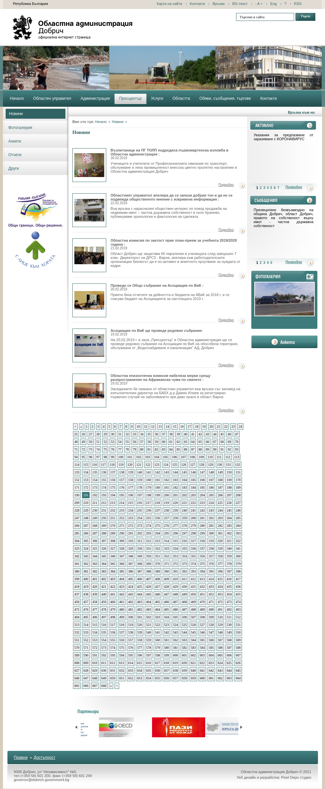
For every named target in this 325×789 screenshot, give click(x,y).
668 (103, 686)
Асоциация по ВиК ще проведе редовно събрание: (157, 332)
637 (166, 670)
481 (130, 609)
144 (175, 472)
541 (157, 632)
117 (103, 464)
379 (238, 564)
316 (184, 541)
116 (94, 464)
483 (148, 609)
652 (130, 678)
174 (103, 487)
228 (76, 510)
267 (85, 525)
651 (121, 678)
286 (85, 533)
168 (220, 480)
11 (145, 426)
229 (85, 510)
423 (121, 586)
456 (76, 602)
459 (103, 602)
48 (76, 442)
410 (175, 579)
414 (211, 579)
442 (121, 594)
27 (90, 434)
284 (238, 525)
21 (218, 426)
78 (127, 449)
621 (193, 663)
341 (238, 548)
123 (156, 464)
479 (112, 609)
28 (98, 434)
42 (200, 434)
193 (103, 495)
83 (163, 449)
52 (105, 442)
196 (130, 495)
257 (166, 518)
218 (157, 503)
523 (166, 625)
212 (103, 503)
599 (166, 655)
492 (229, 609)
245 (229, 510)
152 (76, 480)
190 (76, 495)
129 (210, 464)
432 (202, 586)
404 (121, 579)
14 (167, 426)
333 (166, 548)
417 (238, 579)
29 (105, 434)
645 (238, 670)
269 (103, 525)
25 (76, 434)
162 (166, 480)
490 (211, 609)
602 (193, 655)
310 (130, 541)
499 (121, 617)
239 (175, 510)
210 (85, 503)
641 (202, 670)
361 (76, 564)
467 (175, 602)
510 (220, 617)
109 (201, 457)
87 (193, 449)
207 (229, 495)
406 (139, 579)
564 (193, 640)
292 (139, 533)
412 (193, 579)
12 (152, 426)
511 (229, 617)
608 (76, 663)
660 (202, 678)
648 (94, 678)
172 (85, 487)
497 (103, 617)
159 (139, 480)
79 (134, 449)
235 (139, 510)
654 (148, 678)
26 (83, 434)
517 (112, 625)
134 (85, 472)
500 (130, 617)
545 (193, 632)
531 (238, 625)
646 (76, 678)
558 (139, 640)
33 (134, 434)
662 (220, 678)
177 (130, 487)
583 (193, 647)
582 (184, 647)
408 (157, 579)
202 (184, 495)
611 (103, 663)
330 (139, 548)
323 (76, 548)
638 (175, 670)
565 (202, 640)
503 (157, 617)
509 (211, 617)
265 (238, 518)
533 (85, 632)
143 (166, 472)
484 (157, 609)
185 (202, 487)
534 (94, 632)
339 (220, 548)
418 (76, 586)
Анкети (14, 141)
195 (121, 495)
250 (103, 518)
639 (184, 670)
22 (225, 426)
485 (166, 609)
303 (238, 533)
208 (238, 495)
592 (103, 655)
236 (148, 510)
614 (130, 663)
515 (94, 625)
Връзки (218, 4)
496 (94, 617)
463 (139, 602)
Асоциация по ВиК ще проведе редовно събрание (89, 345)
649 (103, 678)
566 (211, 640)
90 (214, 449)
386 (130, 571)
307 (103, 541)
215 (130, 503)
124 (165, 464)
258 (175, 518)
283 (229, 525)
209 (76, 503)
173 (94, 487)
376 (211, 564)
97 (98, 457)
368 (139, 564)
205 (211, 495)
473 (229, 602)
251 (112, 518)
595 (130, 655)
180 (157, 487)
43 (207, 434)
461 (121, 602)
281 (211, 525)
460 (112, 602)
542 (166, 632)
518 (121, 625)
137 (112, 472)
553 (94, 640)
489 (202, 609)
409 (166, 579)
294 (157, 533)
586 (220, 647)
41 (193, 434)
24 (240, 426)
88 (200, 449)
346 (112, 556)
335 (184, 548)
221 (184, 503)
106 (174, 457)
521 (148, 625)
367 (130, 564)
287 (94, 533)
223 (202, 503)
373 (184, 564)
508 (202, 617)
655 (157, 678)
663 (229, 678)
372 (175, 564)
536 (112, 632)
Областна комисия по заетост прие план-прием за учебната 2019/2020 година (89, 255)
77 (120, 449)
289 (112, 533)
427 (157, 586)
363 (94, 564)
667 (94, 686)
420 (94, 586)
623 (211, 663)
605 (220, 655)
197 (139, 495)
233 (121, 510)
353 (175, 556)
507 (193, 617)
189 (238, 487)
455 (238, 594)
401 (94, 579)
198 (148, 495)
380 (76, 571)
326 (103, 548)
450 (193, 594)
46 (229, 434)
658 (184, 678)
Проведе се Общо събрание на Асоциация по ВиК (89, 300)
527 (202, 625)
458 (94, 602)
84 (171, 449)
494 (76, 617)
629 (94, 670)
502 (148, 617)
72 (83, 449)
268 (94, 525)
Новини (16, 113)
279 (193, 525)
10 (138, 426)
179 (148, 487)
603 (202, 655)
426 (148, 586)
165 (193, 480)
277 (175, 525)
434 (220, 586)
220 (175, 503)
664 (238, 678)
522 (157, 625)
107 (183, 457)
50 (90, 442)
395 (211, 571)
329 (130, 548)
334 (175, 548)
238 (166, 510)
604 (211, 655)
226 (229, 503)
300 (211, 533)
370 (157, 564)
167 (211, 480)
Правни (21, 757)
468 (184, 602)
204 (202, 495)
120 (129, 464)
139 (130, 472)
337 (202, 548)
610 (94, 663)
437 (76, 594)
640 (193, 670)
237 (157, 510)
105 (165, 457)
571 (85, 647)
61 (171, 442)
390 (166, 571)
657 (175, 678)
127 (192, 464)
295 (166, 533)
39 (178, 434)
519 (130, 625)
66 (207, 442)
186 (211, 487)
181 (166, 487)
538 (130, 632)
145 (184, 472)
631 (112, 670)
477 (94, 609)
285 (76, 533)
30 (112, 434)
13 (160, 426)
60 (163, 442)
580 (166, 647)
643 (220, 670)
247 (76, 518)
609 (85, 663)
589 (76, 655)
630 (103, 670)
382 (94, 571)
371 (166, 564)
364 (103, 564)
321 (229, 541)
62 (178, 442)
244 (220, 510)
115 (85, 464)
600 (175, 655)
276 (166, 525)
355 (193, 556)
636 (157, 670)
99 (112, 457)
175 (112, 487)
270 (112, 525)
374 (193, 564)
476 (85, 609)
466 (166, 602)
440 (103, 594)
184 (193, 487)
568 (229, 640)
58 (149, 442)
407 (148, 579)
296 (175, 533)
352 (166, 556)
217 (148, 503)
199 (157, 495)
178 (139, 487)
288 (103, 533)
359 (229, 556)
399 (76, 579)
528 (211, 625)
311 (139, 541)
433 (211, 586)
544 (184, 632)
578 (148, 647)
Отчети (15, 154)
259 (184, 518)
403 (112, 579)
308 (112, 541)
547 (211, 632)
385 (121, 571)
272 (130, 525)
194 (112, 495)
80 (141, 449)
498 (112, 617)
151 (238, 472)
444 (139, 594)
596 (139, 655)
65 (200, 442)
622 (202, 663)
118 (112, 464)
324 (85, 548)
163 (175, 480)
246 (238, 510)
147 (202, 472)
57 (141, 442)
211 (94, 503)
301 (220, 533)
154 (94, 480)
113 (236, 457)
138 (121, 472)
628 (85, 670)
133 (76, 472)
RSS (298, 4)
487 (184, 609)
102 (138, 457)
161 (157, 480)
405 (130, 579)
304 (76, 541)
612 (112, 663)
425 (139, 586)
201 (175, 495)
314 (166, 541)
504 (166, 617)
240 (184, 510)
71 (76, 449)
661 (211, 678)
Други (13, 168)
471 (211, 602)
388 (148, 571)
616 (148, 663)
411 (184, 579)
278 (184, 525)
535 (103, 632)
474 (238, 602)
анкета (284, 341)
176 (121, 487)
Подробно (226, 185)
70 (236, 442)
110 (210, 457)
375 (202, 564)
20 (211, 426)
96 (90, 457)
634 (139, 670)
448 (175, 594)
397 (229, 571)
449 (184, 594)
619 (175, 663)
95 (83, 457)
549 (229, 632)
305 (85, 541)
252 (121, 518)
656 (166, 678)
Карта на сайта (169, 4)
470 (202, 602)
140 (139, 472)
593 (112, 655)
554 (103, 640)
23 (233, 426)
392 (184, 571)
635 (148, 670)
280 (202, 525)
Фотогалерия (20, 127)
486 (175, 609)
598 (157, 655)
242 (202, 510)
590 (85, 655)
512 (238, 617)
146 (193, 472)
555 (112, 640)
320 (220, 541)
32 (127, 434)
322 (238, 541)
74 (98, 449)
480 (121, 609)
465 (157, 602)
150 (229, 472)
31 (120, 434)
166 (202, 480)
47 (236, 434)
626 (238, 663)
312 (148, 541)
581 (175, 647)
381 (85, 571)
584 (202, 647)
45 (222, 434)
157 (121, 480)
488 (193, 609)
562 (175, 640)
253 (130, 518)
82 (156, 449)
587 (229, 647)
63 (185, 442)
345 (103, 556)
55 (127, 442)
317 (193, 541)
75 (105, 449)
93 (236, 449)
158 (130, 480)
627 (76, 670)
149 (220, 472)
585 (211, 647)
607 (238, 655)
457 (85, 602)
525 (184, 625)
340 (229, 548)
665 (76, 686)
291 (130, 533)
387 (139, 571)
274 (148, 525)
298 (193, 533)
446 (157, 594)
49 (83, 442)
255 (148, 518)
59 (156, 442)
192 (94, 495)
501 (139, 617)
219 (166, 503)
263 (220, 518)
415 (220, 579)
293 (148, 533)
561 (166, 640)
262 (211, 518)
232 (112, 510)
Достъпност (44, 757)
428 (166, 586)
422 (112, 586)
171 (76, 487)
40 (185, 434)
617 (157, 663)
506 (184, 617)
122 (147, 464)
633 (130, 670)
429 (175, 586)
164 (184, 480)
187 (220, 487)
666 (85, 686)
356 (202, 556)
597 (148, 655)
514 (85, 625)
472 (220, 602)
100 (120, 457)
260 (193, 518)
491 (220, 609)
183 (184, 487)
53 (112, 442)
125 (174, 464)
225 (220, 503)
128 (201, 464)
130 (219, 464)
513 (76, 625)
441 (112, 594)
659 (193, 678)
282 (220, 525)
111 (219, 457)
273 (139, 525)
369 (148, 564)
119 (121, 464)
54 (120, 442)
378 (229, 564)
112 (227, 457)
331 (148, 548)
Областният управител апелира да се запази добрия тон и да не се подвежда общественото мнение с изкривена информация (89, 210)
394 (202, 571)
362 (85, 564)
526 (193, 625)
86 (185, 449)
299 (202, 533)
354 (184, 556)
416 (229, 579)
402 (103, 579)
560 (157, 640)
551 (76, 640)
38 (171, 434)
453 (220, 594)
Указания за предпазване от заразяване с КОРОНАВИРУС (283, 137)
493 (238, 609)
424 (130, 586)
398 (238, 571)
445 (148, 594)
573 (103, 647)
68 (222, 442)
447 (166, 594)
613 (121, 663)
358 (220, 556)
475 (76, 609)
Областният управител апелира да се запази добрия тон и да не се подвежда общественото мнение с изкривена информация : (171, 199)
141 (148, 472)
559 (148, 640)
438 (85, 594)
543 (175, 632)
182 (175, 487)
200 (166, 495)
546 (202, 632)
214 (121, 503)
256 (157, 518)
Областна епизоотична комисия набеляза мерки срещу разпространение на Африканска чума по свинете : (160, 379)
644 (229, 670)
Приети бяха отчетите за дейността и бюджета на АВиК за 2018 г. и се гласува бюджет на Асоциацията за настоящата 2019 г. (170, 297)
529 (220, 625)
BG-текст (240, 4)
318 (202, 541)
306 (94, 541)
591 (94, 655)
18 (196, 426)
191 (85, 495)
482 (139, 609)
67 (214, 442)
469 (193, 602)
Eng (273, 4)
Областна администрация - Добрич (72, 27)
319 (211, 541)
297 (184, 533)
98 (105, 457)
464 (148, 602)
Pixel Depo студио (296, 777)
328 (121, 548)
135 (94, 472)
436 (238, 586)
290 (121, 533)
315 (175, 541)
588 (238, 647)
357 (211, 556)
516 (103, 625)
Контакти (197, 4)
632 (121, 670)
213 (112, 503)
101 (129, 457)
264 (229, 518)
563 (184, 640)
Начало (101, 122)
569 (238, 640)
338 (211, 548)
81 (149, 449)
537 (121, 632)
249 (94, 518)
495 (85, 617)
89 (207, 449)
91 (222, 449)
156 (112, 480)
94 (76, 457)
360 (238, 556)
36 (156, 434)
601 (184, 655)
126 (183, 464)
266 (76, 525)
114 (76, 464)
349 (139, 556)
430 (184, 586)
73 (90, 449)
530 (229, 625)
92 (229, 449)
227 (238, 503)
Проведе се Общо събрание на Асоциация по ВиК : (157, 287)
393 (193, 571)
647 (85, 678)
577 (139, 647)
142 (157, 472)
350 (148, 556)
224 (211, 503)
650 (112, 678)
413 (202, 579)
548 (220, 632)
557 (130, 640)
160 (148, 480)
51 (98, 442)
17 (189, 426)
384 (112, 571)
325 (94, 548)
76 (112, 449)
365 (112, 564)
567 (220, 640)
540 (148, 632)
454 (229, 594)
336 (193, 548)
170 (238, 480)
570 (76, 647)
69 (229, 442)
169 (229, 480)
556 (121, 640)
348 (130, 556)
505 (175, 617)
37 (163, 434)
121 (138, 464)
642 (211, 670)
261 (202, 518)
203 (193, 495)
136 (103, 472)
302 (229, 533)
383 (103, 571)
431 (193, 586)
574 (112, 647)
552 (85, 640)
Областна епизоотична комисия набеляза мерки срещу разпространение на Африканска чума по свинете (89, 390)
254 (139, 518)
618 (166, 663)
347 (121, 556)
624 (220, 663)
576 (130, 647)
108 (192, 457)
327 (112, 548)
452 (211, 594)
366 (121, 564)
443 (130, 594)
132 (237, 464)
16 (182, 426)
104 (156, 457)
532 (76, 632)
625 (229, 663)
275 (157, 525)
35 (149, 434)
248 (85, 518)
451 (202, 594)
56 (134, 442)
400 (85, 579)
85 (178, 449)
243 (211, 510)
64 (193, 442)
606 (229, 655)
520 (139, 625)
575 (121, 647)
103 (147, 457)
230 (94, 510)
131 (228, 464)
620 (184, 663)
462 (130, 602)
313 (157, 541)
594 (121, 655)
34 (141, 434)
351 (157, 556)
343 (85, 556)
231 (103, 510)
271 (121, 525)
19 (203, 426)
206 (220, 495)
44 (214, 434)
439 (94, 594)
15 (174, 426)
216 (139, 503)
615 (139, 663)
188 (229, 487)
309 (121, 541)
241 (193, 510)
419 (85, 586)
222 (193, 503)
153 (85, 480)
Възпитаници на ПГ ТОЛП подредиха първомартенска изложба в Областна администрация (89, 165)
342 (76, 556)
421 (103, 586)
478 (103, 609)
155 (103, 480)
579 (157, 647)
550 (238, 632)
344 (94, 556)
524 (175, 625)
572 (94, 647)
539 (139, 632)
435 (229, 586)
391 (175, 571)
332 (157, 548)
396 (220, 571)
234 (130, 510)
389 (157, 571)
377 (220, 564)
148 (211, 472)
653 (139, 678)
